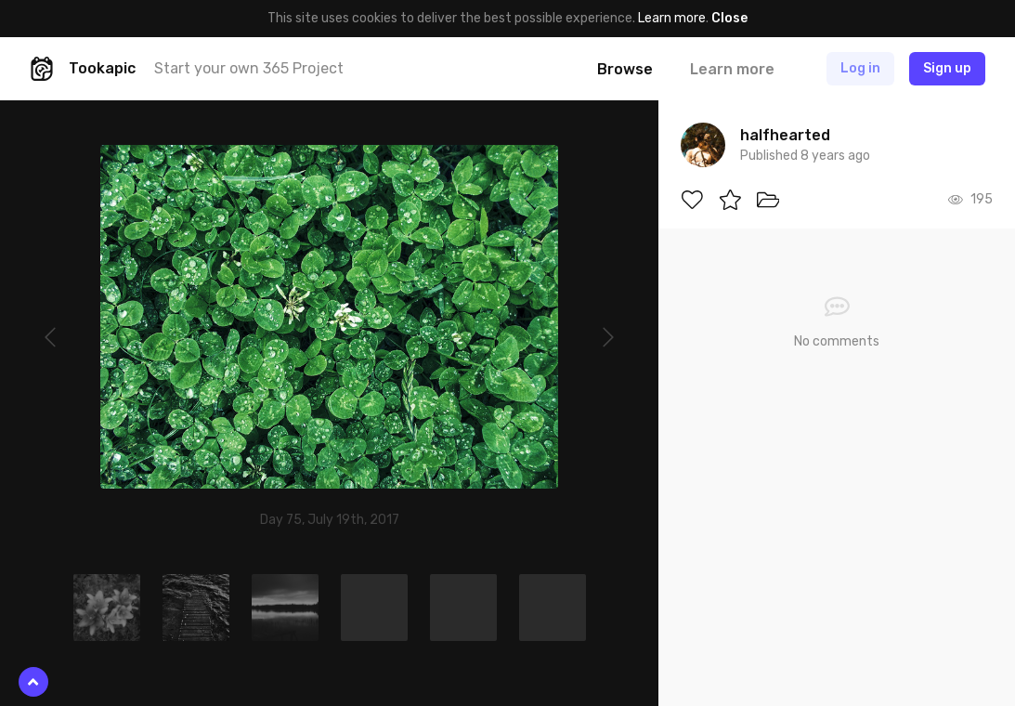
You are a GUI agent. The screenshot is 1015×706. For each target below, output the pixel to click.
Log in (860, 68)
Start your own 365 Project (249, 68)
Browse (625, 69)
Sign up (947, 68)
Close (729, 18)
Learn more (672, 18)
